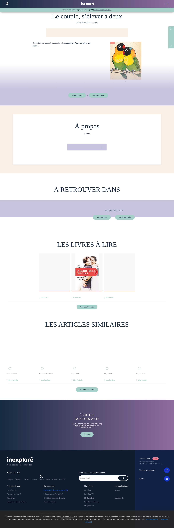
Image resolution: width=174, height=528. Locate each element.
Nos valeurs (11, 498)
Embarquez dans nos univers (17, 502)
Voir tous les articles (87, 389)
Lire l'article (13, 380)
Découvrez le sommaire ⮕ (102, 10)
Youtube (26, 479)
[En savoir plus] (152, 519)
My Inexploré (89, 498)
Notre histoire (12, 490)
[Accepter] (164, 519)
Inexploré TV (89, 494)
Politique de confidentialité (53, 494)
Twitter (41, 477)
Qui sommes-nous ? (14, 494)
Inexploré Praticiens (91, 502)
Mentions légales (50, 502)
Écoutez (87, 434)
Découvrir (45, 297)
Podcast (54, 479)
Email (154, 479)
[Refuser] (88, 522)
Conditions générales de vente (54, 498)
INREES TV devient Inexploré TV (56, 490)
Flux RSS (62, 479)
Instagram (10, 479)
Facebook (34, 479)
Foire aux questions (154, 470)
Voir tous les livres (87, 307)
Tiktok (48, 479)
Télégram (18, 479)
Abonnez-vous (77, 95)
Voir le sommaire (125, 217)
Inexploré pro (89, 506)
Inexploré (87, 490)
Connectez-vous (98, 95)
